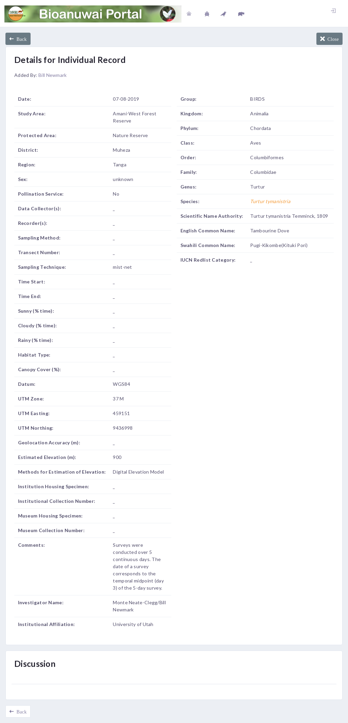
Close (332, 38)
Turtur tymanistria (270, 201)
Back (20, 38)
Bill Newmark (52, 75)
